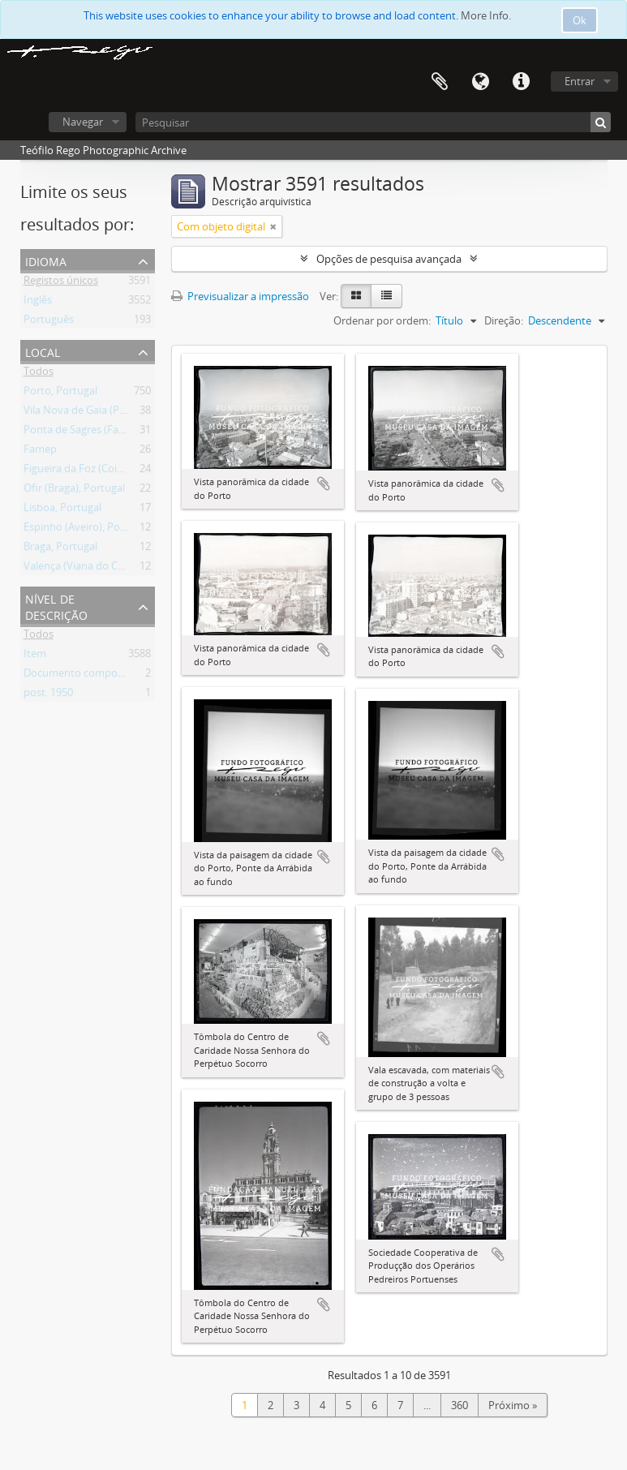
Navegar (82, 121)
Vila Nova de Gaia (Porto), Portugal (107, 413)
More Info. (486, 15)
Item (35, 656)
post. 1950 (48, 695)
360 (459, 1405)
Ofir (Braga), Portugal (74, 491)
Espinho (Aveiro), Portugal (86, 529)
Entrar (580, 81)
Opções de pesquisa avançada (389, 258)
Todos (39, 374)
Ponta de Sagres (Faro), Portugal (101, 432)
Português (49, 322)
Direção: (503, 320)
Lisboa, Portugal (62, 510)
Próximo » (512, 1405)
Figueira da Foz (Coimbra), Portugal (108, 471)
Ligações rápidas (520, 82)
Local (42, 351)
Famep (40, 452)
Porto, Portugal (60, 393)
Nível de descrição (56, 606)
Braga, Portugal (60, 549)
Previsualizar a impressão (240, 296)
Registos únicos (61, 283)
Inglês (38, 302)
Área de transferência (439, 82)
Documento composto (78, 675)
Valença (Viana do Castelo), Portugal (110, 568)
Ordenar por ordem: (382, 320)
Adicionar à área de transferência (324, 483)
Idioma (480, 82)
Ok (579, 20)
